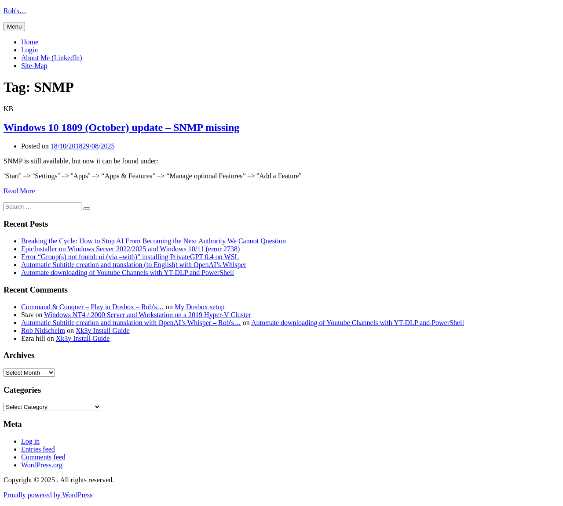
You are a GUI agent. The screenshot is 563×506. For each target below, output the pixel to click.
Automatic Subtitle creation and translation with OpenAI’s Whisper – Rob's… (131, 322)
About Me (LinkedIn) (51, 57)
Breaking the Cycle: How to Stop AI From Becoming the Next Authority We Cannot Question (153, 241)
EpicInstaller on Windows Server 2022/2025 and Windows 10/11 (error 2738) (130, 249)
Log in (30, 441)
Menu (14, 26)
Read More (19, 191)
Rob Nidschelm (43, 330)
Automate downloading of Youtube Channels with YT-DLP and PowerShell (127, 272)
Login (29, 50)
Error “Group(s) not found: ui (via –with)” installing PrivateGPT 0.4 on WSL (130, 256)
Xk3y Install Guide (103, 330)
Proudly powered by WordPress (48, 495)
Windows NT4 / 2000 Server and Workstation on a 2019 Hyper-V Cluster (147, 314)
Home (29, 42)
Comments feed (43, 457)
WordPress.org (41, 465)
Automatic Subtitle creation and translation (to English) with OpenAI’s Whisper (133, 264)
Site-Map (34, 65)
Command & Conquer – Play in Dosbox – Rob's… (92, 307)
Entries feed (38, 449)
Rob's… (15, 10)
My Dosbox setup (200, 307)
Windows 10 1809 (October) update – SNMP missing (121, 127)
